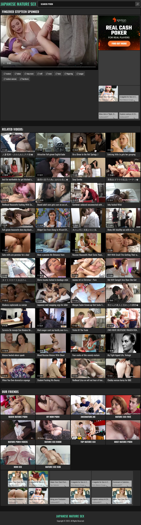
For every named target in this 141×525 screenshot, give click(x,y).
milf (41, 73)
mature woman (11, 78)
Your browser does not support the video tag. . (49, 42)
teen (59, 73)
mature (8, 73)
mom (50, 73)
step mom (30, 73)
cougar (81, 73)
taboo (19, 73)
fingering (70, 73)
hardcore (25, 78)
